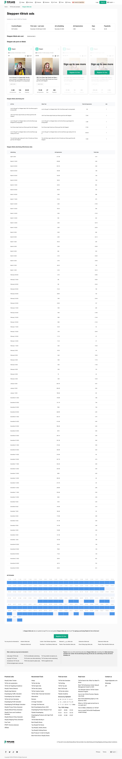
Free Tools (7, 722)
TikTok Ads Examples (64, 680)
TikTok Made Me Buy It (37, 719)
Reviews (33, 699)
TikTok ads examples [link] (15, 6)
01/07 (71, 715)
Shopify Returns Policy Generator (14, 717)
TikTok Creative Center (37, 691)
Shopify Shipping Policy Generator (14, 719)
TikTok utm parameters (11, 683)
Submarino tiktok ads (84, 641)
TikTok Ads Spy (35, 683)
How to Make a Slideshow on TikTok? (88, 708)
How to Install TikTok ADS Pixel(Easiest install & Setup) (89, 711)
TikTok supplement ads (47, 660)
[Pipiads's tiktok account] (13, 752)
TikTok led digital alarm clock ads (15, 663)
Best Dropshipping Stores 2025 (40, 707)
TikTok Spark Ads (36, 686)
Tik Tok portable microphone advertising (50, 656)
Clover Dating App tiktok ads (85, 644)
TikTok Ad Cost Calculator (12, 699)
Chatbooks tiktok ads (26, 644)
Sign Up (103, 2)
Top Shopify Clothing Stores (39, 730)
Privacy (98, 752)
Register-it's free (75, 72)
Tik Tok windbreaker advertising (32, 656)
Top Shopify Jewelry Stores (38, 727)
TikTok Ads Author (63, 691)
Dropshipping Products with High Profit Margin (42, 716)
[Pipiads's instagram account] (17, 752)
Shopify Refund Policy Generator (13, 710)
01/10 (71, 712)
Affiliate (7, 727)
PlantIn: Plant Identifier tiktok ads (67, 644)
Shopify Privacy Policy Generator (13, 707)
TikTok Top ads (62, 686)
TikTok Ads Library (36, 688)
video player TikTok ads (12, 656)
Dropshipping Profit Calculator (13, 702)
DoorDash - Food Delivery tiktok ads (48, 644)
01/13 (65, 712)
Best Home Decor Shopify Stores (40, 735)
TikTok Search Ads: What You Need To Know (88, 681)
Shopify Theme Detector (11, 688)
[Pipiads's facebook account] (6, 752)
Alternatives (34, 696)
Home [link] (6, 6)
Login (97, 2)
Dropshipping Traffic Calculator (13, 694)
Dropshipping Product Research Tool (41, 710)
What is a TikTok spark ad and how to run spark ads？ (88, 704)
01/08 (65, 715)
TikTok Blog (61, 683)
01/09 (60, 715)
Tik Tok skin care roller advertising (32, 658)
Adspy (33, 680)
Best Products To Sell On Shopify (40, 733)
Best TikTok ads (62, 688)
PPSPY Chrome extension (12, 725)
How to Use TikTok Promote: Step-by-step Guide (88, 695)
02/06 (65, 710)
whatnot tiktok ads (25, 641)
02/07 (60, 710)
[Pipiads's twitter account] (9, 752)
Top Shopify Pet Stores (37, 725)
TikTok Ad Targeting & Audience (13, 686)
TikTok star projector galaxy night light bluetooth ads (32, 660)
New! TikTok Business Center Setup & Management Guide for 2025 (88, 686)
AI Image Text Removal (37, 704)
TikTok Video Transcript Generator (40, 694)
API (106, 686)
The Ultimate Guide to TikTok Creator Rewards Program (88, 690)
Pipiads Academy (63, 694)
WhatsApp (108, 683)
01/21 (60, 712)
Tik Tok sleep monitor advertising (49, 658)
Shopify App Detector (10, 691)
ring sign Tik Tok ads (12, 658)
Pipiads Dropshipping (37, 712)
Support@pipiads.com (111, 680)
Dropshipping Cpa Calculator (12, 696)
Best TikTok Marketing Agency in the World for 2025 (88, 699)
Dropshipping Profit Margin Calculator (15, 704)
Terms (104, 752)
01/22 (71, 710)
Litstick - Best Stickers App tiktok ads (49, 641)
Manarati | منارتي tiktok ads (65, 641)
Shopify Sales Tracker (10, 680)
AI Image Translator (36, 702)
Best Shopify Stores (36, 722)
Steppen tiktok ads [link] (26, 6)
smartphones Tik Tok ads (13, 660)
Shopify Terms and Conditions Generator (13, 713)
